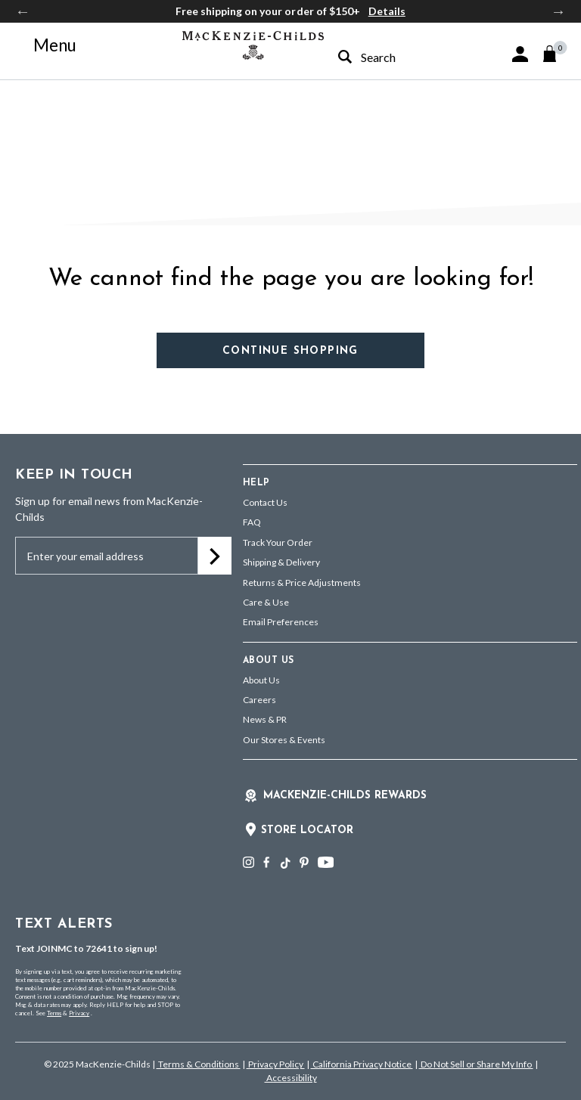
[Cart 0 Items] (556, 53)
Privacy (79, 1013)
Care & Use (266, 602)
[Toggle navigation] (46, 45)
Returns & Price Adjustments (302, 582)
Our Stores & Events (284, 739)
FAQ (252, 522)
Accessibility (291, 1077)
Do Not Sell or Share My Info (476, 1064)
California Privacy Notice (362, 1064)
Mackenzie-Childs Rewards (345, 795)
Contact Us (265, 502)
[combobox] (389, 57)
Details (386, 11)
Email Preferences (280, 621)
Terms (54, 1013)
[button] (520, 54)
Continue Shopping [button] (290, 351)
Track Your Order (277, 542)
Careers (259, 699)
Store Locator (307, 830)
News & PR (265, 719)
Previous (22, 11)
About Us (261, 680)
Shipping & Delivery (281, 562)
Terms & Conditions (199, 1064)
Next (558, 11)
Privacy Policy (276, 1064)
